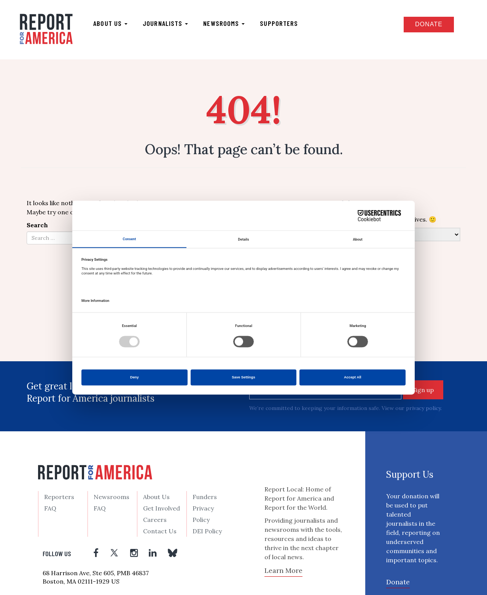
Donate (428, 24)
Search (37, 225)
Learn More (283, 570)
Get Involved (161, 508)
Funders (205, 497)
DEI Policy (207, 531)
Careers (155, 519)
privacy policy (423, 408)
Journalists (165, 23)
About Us (156, 497)
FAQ (50, 508)
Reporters (59, 497)
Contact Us (160, 531)
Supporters (279, 23)
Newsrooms (224, 23)
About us (110, 23)
